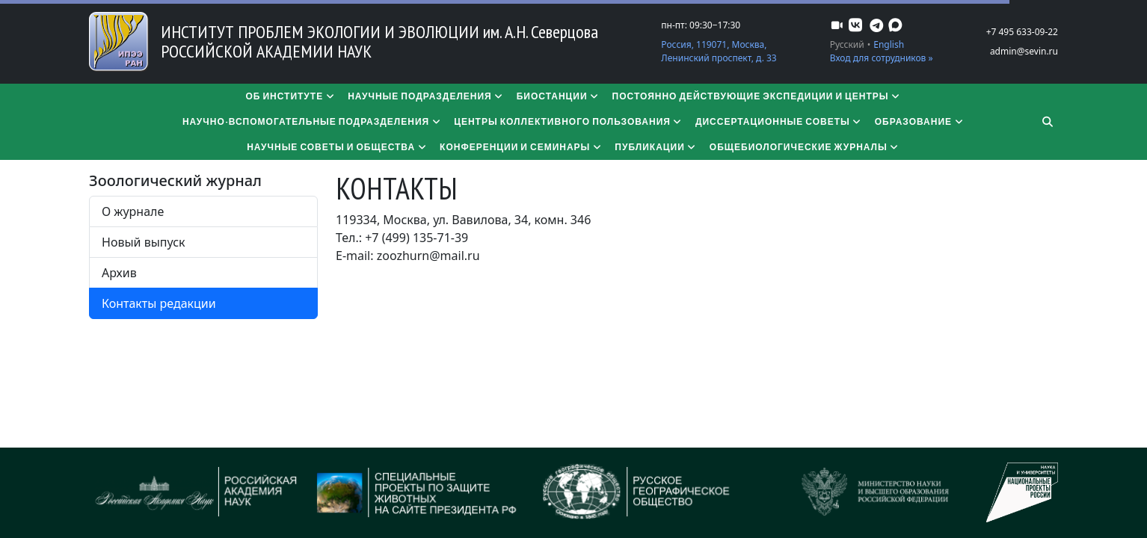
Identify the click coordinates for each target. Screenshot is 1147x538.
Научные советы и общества (337, 146)
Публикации (656, 146)
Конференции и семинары (521, 146)
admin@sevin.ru (1024, 51)
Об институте (290, 96)
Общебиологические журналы (805, 146)
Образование (920, 121)
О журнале (133, 211)
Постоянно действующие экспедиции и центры (757, 96)
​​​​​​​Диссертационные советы (779, 121)
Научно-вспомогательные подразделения (312, 121)
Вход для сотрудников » (881, 58)
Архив (119, 273)
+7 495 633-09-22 (1022, 31)
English (888, 44)
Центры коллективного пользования (568, 121)
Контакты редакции (159, 303)
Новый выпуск (143, 242)
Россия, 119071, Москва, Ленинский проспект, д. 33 (718, 51)
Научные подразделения (426, 96)
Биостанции (558, 96)
